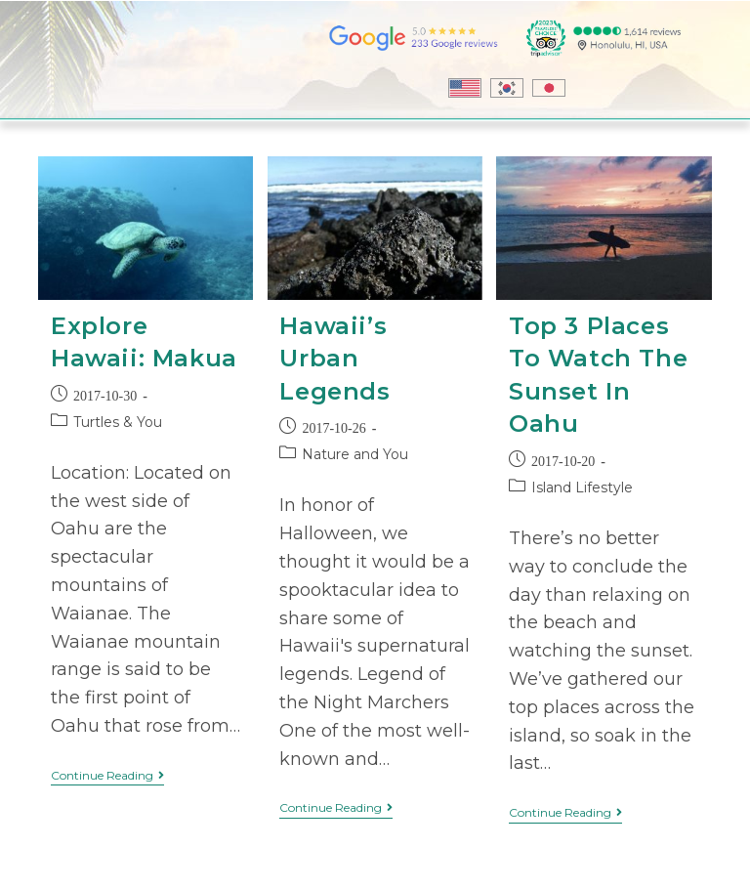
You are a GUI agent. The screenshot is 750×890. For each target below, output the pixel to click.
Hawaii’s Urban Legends (334, 358)
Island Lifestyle (582, 487)
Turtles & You (117, 422)
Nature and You (355, 454)
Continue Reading (107, 776)
